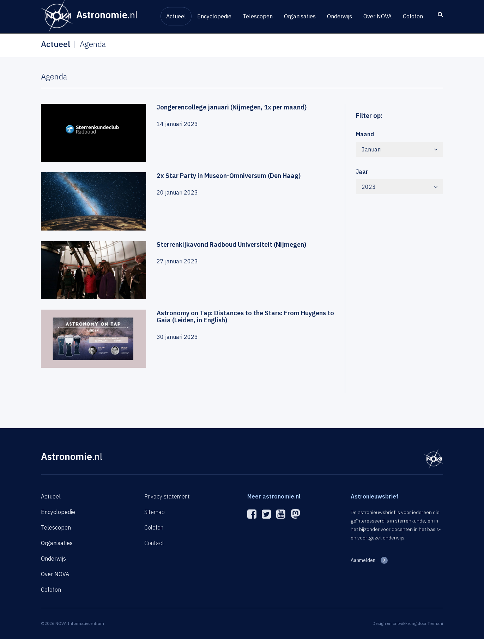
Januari (400, 149)
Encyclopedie (214, 16)
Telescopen (258, 16)
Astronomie (71, 456)
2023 (400, 187)
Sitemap (154, 511)
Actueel (176, 16)
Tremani (435, 623)
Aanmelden (363, 560)
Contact (154, 543)
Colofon (413, 16)
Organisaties (300, 16)
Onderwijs (339, 16)
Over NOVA (377, 16)
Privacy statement (167, 496)
